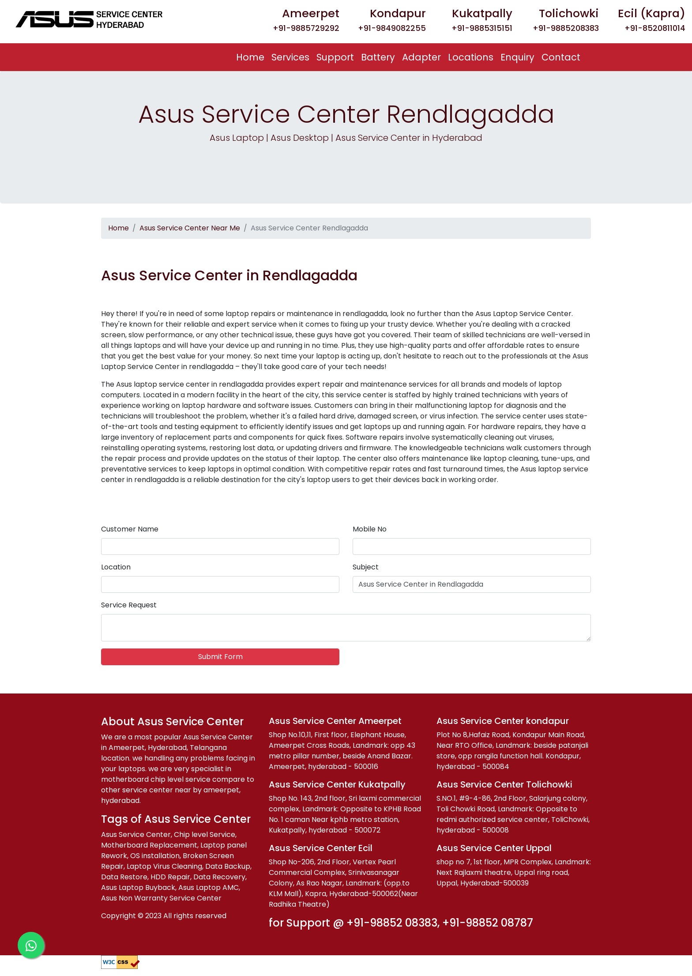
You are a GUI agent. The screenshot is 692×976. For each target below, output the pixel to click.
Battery (378, 57)
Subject (366, 567)
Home (252, 57)
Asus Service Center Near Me (189, 228)
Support (335, 57)
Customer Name (129, 529)
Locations (470, 57)
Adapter (421, 57)
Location (116, 567)
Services (290, 57)
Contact (561, 57)
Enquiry (517, 57)
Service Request (129, 605)
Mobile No (370, 529)
